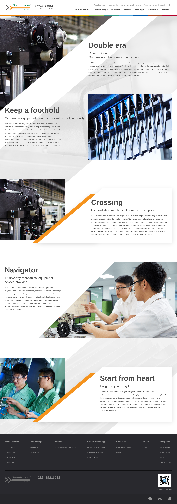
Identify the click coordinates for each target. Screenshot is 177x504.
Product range (101, 10)
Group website (112, 5)
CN (168, 5)
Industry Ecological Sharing (96, 447)
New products (34, 452)
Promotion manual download (154, 5)
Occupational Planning (123, 447)
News (123, 5)
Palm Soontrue (99, 5)
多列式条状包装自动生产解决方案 (64, 447)
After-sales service (134, 5)
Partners (165, 10)
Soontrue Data (9, 462)
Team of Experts (92, 457)
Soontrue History (10, 457)
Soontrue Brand (10, 452)
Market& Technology (133, 10)
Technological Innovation (95, 452)
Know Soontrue (10, 447)
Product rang (34, 447)
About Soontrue (83, 10)
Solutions (115, 10)
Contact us (152, 10)
